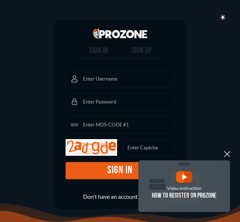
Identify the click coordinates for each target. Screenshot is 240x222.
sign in (120, 170)
